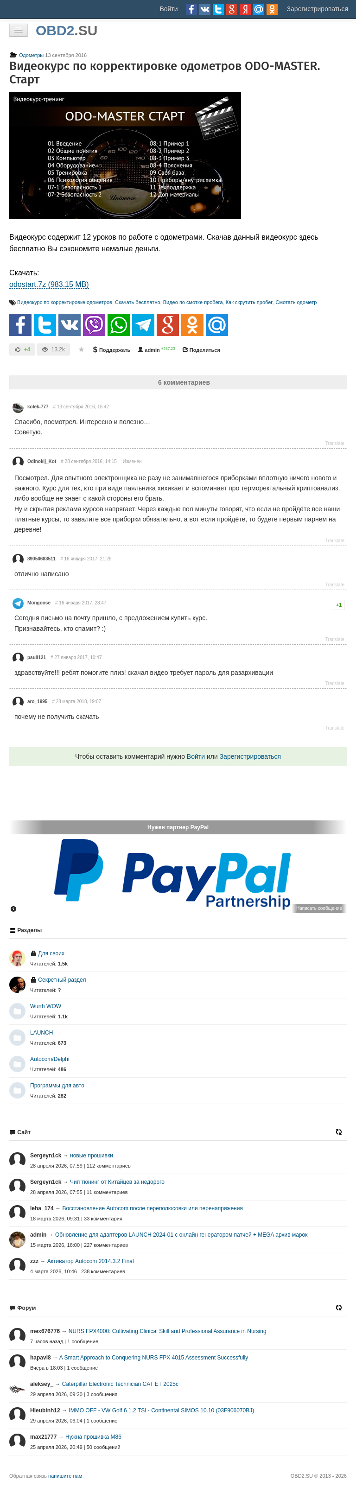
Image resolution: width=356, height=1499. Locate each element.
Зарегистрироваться (317, 9)
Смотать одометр (296, 302)
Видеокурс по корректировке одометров (64, 302)
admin (148, 350)
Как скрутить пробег (249, 302)
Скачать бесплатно (137, 302)
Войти (168, 9)
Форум (22, 1308)
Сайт (20, 1132)
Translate (334, 443)
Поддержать (111, 350)
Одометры (26, 55)
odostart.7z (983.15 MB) (49, 284)
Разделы (25, 930)
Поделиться (201, 350)
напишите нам (65, 1476)
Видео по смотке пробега (193, 302)
